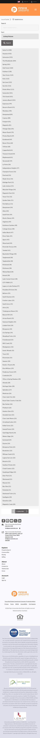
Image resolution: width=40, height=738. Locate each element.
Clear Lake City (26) (9, 397)
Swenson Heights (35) (9, 322)
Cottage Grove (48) (9, 229)
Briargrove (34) (7, 329)
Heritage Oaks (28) (9, 386)
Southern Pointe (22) (9, 465)
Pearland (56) (7, 175)
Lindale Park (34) (8, 325)
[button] (7, 43)
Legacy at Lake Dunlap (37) (11, 286)
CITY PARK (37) (8, 282)
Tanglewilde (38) (8, 261)
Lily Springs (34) (8, 332)
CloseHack (24, 610)
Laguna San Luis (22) (9, 458)
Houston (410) (7, 53)
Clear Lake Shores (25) (10, 418)
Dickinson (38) (7, 268)
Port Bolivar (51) (8, 204)
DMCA (17, 604)
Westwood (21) (7, 479)
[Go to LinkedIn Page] (19, 520)
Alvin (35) (6, 307)
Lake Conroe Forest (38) (10, 279)
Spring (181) (6, 64)
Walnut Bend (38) (8, 272)
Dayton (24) (6, 443)
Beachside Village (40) (10, 254)
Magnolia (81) (7, 125)
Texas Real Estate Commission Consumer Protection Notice (20, 601)
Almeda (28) (6, 383)
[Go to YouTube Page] (11, 520)
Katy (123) (6, 79)
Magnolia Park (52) (9, 193)
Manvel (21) (6, 483)
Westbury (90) (7, 111)
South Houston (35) (9, 297)
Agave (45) (6, 239)
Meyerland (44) (7, 243)
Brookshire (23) (7, 450)
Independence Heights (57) (11, 168)
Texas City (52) (7, 197)
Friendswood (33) (8, 340)
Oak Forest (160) (8, 68)
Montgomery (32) (8, 347)
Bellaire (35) (6, 293)
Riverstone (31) (7, 357)
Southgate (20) (7, 497)
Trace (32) (6, 354)
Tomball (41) (6, 250)
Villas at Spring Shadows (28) (12, 379)
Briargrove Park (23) (9, 447)
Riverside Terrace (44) (9, 247)
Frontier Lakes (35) (8, 300)
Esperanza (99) (7, 104)
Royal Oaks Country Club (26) (12, 400)
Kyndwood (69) (7, 139)
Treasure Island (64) (9, 154)
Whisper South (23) (9, 454)
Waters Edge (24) (8, 436)
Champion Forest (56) (9, 172)
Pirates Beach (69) (8, 136)
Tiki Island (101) (8, 96)
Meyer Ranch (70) (8, 132)
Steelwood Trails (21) (9, 493)
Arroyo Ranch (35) (8, 318)
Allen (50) (6, 211)
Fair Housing (32, 604)
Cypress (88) (6, 118)
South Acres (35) (8, 304)
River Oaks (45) (7, 236)
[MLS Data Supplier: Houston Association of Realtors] (20, 632)
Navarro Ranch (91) (9, 107)
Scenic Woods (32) (8, 350)
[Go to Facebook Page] (3, 520)
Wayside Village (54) (9, 189)
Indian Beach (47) (8, 232)
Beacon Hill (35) (8, 315)
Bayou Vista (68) (8, 143)
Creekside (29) (7, 375)
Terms (12, 604)
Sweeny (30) (6, 361)
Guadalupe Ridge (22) (9, 472)
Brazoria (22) (7, 461)
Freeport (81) (7, 121)
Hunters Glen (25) (8, 411)
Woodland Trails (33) (9, 336)
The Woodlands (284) (9, 61)
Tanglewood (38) (8, 257)
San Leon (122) (7, 82)
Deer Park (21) (7, 476)
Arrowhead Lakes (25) (9, 422)
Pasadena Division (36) (10, 290)
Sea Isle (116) (7, 86)
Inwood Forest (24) (8, 429)
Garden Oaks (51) (8, 200)
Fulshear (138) (7, 71)
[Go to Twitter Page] (15, 520)
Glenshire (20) (7, 501)
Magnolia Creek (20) (9, 504)
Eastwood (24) (7, 440)
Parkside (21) (7, 490)
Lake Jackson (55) (8, 186)
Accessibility (24, 604)
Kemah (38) (6, 275)
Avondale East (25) (8, 415)
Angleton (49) (7, 222)
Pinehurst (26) (7, 408)
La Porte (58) (7, 164)
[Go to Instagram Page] (7, 520)
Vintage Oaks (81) (8, 129)
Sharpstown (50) (8, 207)
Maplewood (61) (8, 157)
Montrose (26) (7, 393)
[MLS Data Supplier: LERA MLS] (20, 716)
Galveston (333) (8, 57)
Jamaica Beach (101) (9, 100)
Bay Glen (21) (7, 486)
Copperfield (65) (8, 150)
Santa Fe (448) (7, 50)
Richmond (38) (7, 264)
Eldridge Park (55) (8, 182)
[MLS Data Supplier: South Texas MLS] (20, 682)
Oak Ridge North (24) (9, 433)
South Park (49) (7, 214)
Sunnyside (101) (8, 93)
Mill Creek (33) (7, 343)
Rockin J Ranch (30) (9, 365)
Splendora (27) (7, 390)
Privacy (7, 604)
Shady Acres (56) (8, 179)
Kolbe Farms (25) (8, 425)
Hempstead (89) (8, 114)
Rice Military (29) (8, 368)
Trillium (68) (6, 146)
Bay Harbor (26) (7, 404)
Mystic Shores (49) (8, 218)
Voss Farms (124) (8, 75)
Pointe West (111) (8, 89)
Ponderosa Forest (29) (9, 372)
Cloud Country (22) (8, 468)
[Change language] (18, 1)
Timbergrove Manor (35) (10, 311)
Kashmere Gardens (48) (10, 225)
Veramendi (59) (7, 161)
